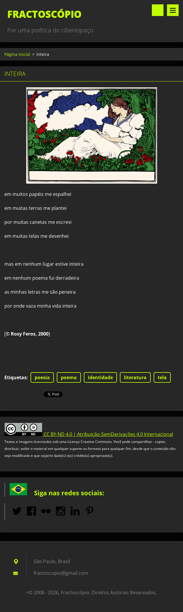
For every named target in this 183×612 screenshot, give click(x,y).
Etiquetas (15, 377)
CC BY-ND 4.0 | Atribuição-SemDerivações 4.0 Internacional (108, 434)
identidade (100, 377)
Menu (173, 10)
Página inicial (17, 54)
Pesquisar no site (158, 10)
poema (69, 377)
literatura (135, 377)
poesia (42, 377)
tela (162, 377)
